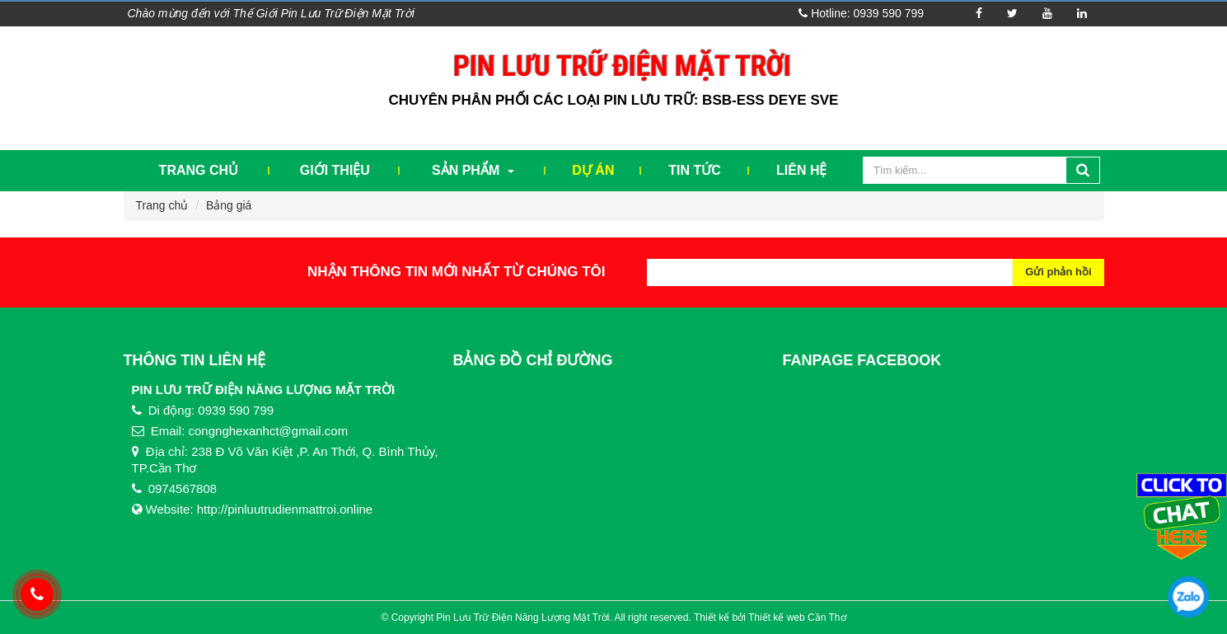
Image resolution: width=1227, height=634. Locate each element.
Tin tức (694, 170)
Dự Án (593, 170)
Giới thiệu (335, 170)
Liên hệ (801, 170)
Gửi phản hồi (1058, 271)
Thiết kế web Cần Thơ (796, 617)
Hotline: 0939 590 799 (861, 13)
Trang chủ (198, 170)
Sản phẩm (473, 170)
